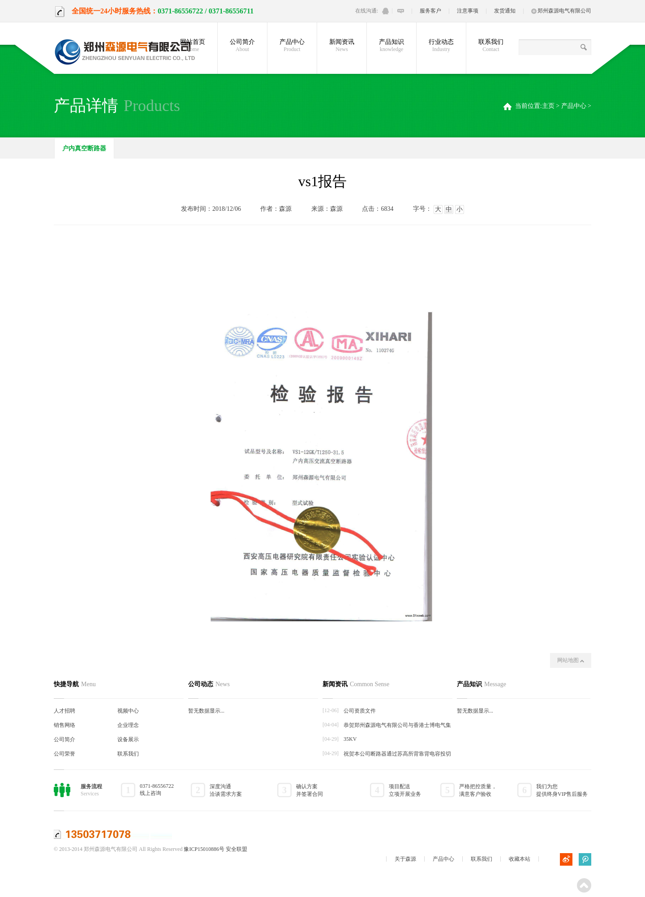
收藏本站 (519, 859)
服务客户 (430, 11)
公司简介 (242, 45)
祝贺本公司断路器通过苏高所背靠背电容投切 (397, 754)
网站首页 (192, 45)
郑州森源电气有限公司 (561, 11)
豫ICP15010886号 (204, 849)
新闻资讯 (341, 45)
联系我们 (491, 45)
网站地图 (570, 660)
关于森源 (405, 859)
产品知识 (391, 45)
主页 (548, 106)
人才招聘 (64, 711)
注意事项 (467, 11)
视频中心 (128, 711)
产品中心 (292, 45)
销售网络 (64, 725)
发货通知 (505, 11)
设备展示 (128, 739)
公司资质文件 (360, 711)
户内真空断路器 (84, 148)
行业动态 (441, 45)
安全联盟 (236, 849)
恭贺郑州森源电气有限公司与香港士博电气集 (397, 725)
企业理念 (128, 725)
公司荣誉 (64, 754)
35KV (350, 739)
